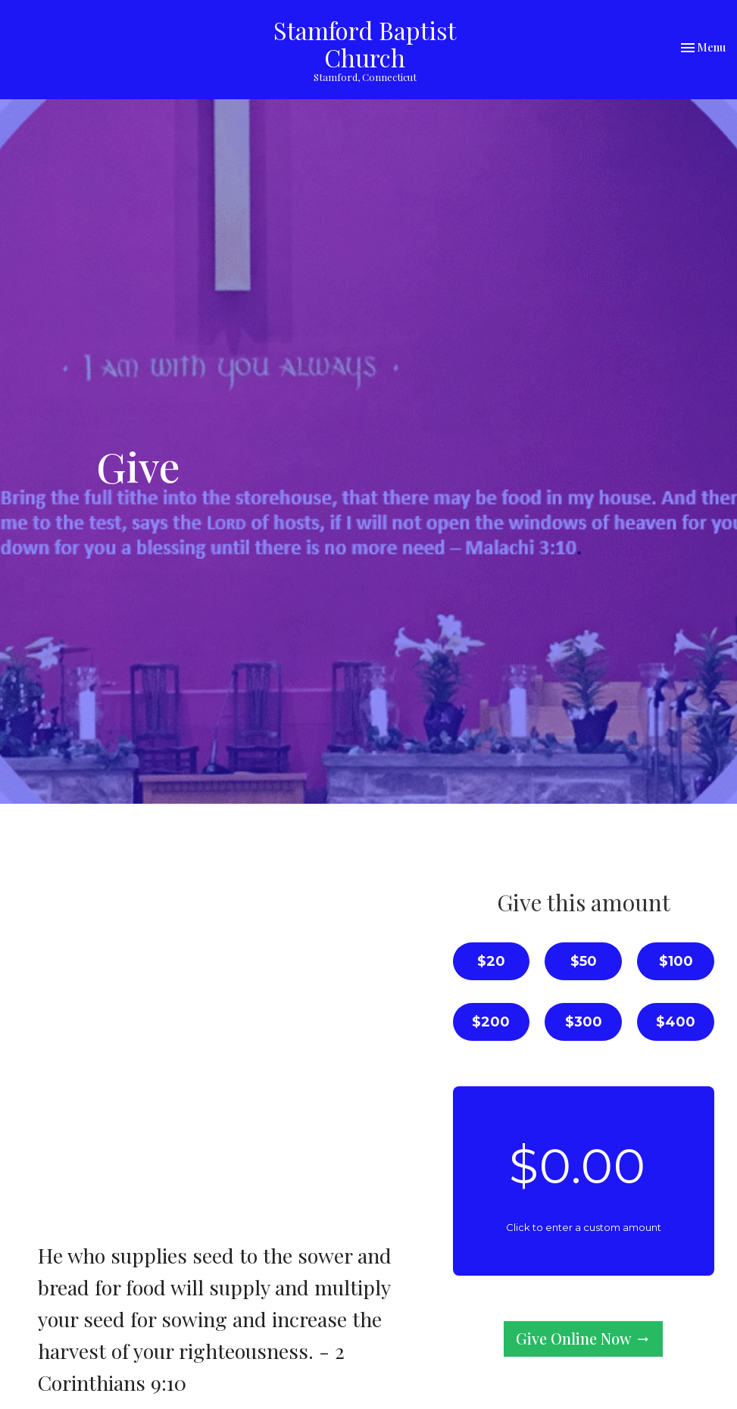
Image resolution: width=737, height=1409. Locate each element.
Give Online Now (583, 1338)
